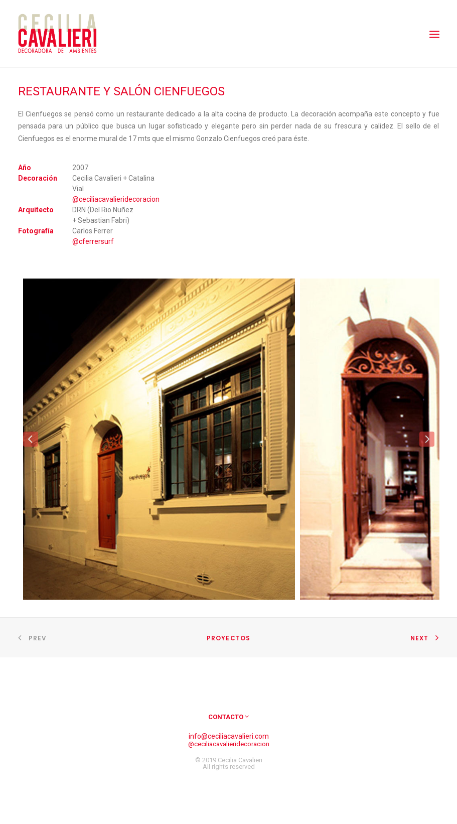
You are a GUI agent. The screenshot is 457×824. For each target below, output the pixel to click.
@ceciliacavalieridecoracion (116, 199)
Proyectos (229, 638)
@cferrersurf (93, 241)
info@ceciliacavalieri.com (229, 736)
